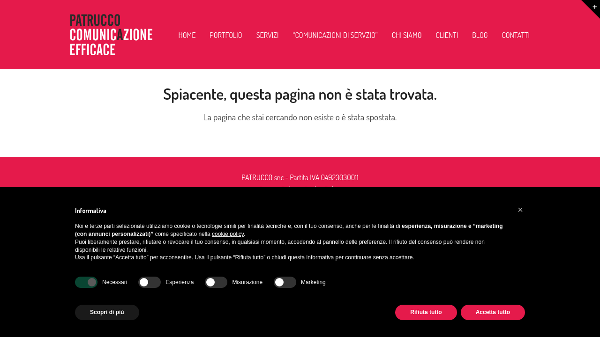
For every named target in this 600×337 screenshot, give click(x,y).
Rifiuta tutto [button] (426, 312)
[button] (520, 209)
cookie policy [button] (228, 234)
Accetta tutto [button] (493, 312)
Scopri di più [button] (107, 312)
